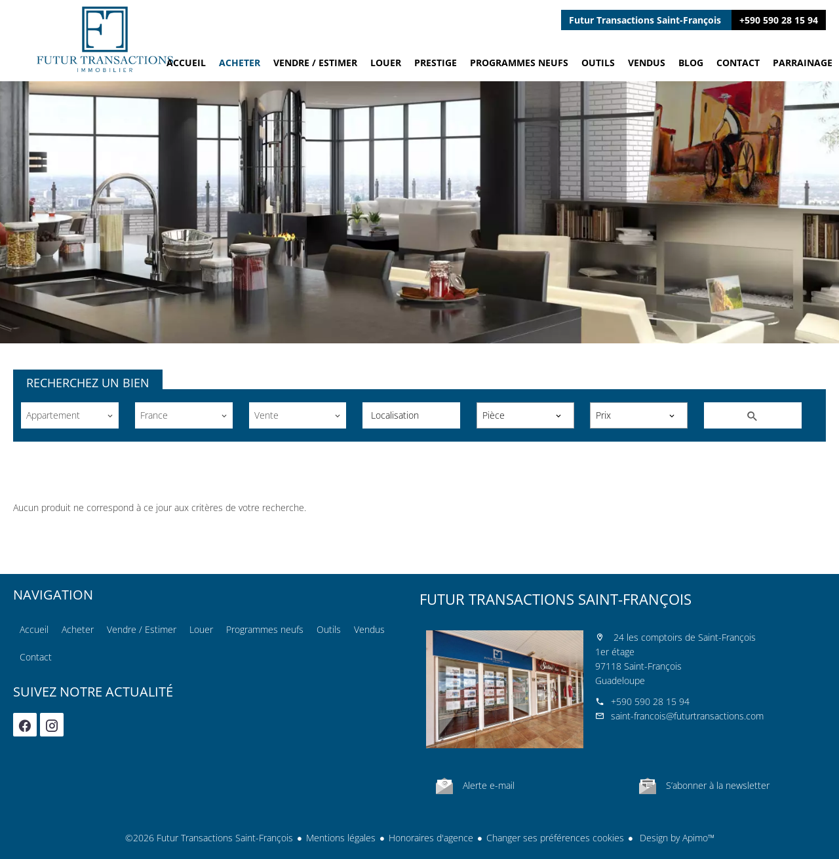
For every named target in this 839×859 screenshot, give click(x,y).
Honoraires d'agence (431, 837)
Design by (675, 837)
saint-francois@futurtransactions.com (687, 716)
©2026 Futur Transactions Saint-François (209, 837)
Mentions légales (341, 837)
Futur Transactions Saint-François (556, 599)
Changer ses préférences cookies (555, 837)
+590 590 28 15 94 (778, 20)
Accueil (105, 39)
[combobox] (70, 415)
